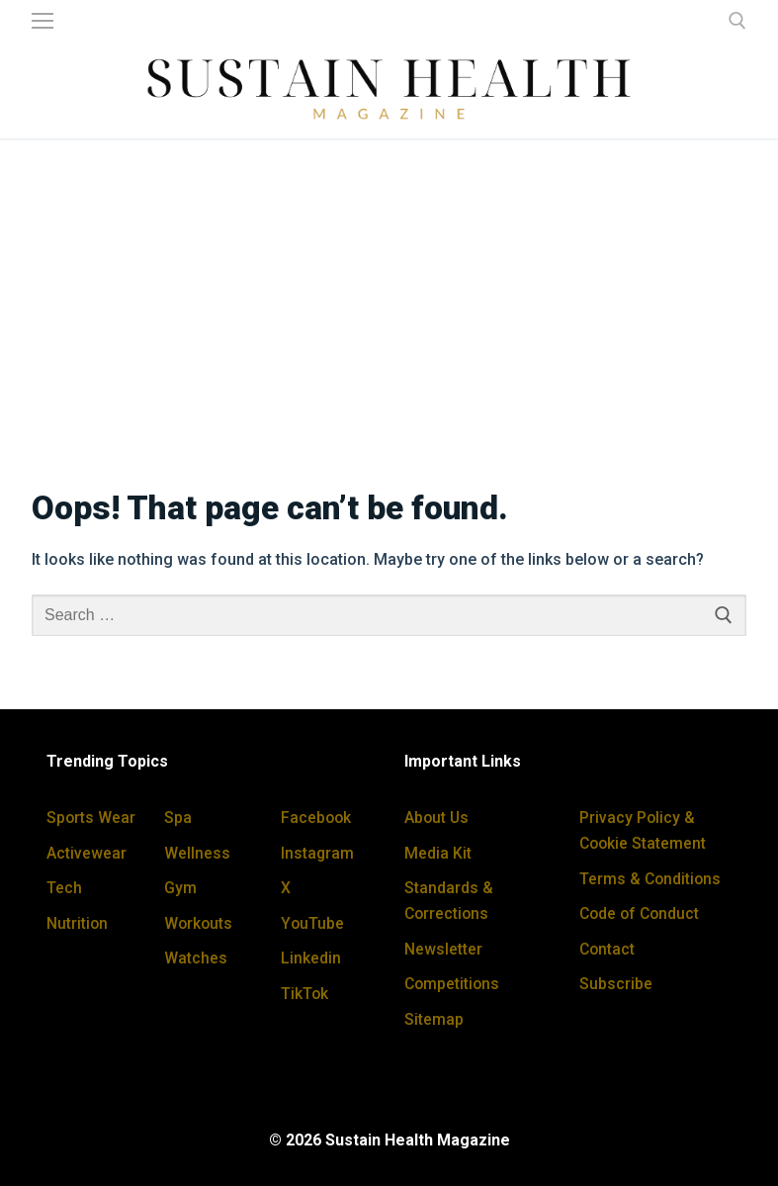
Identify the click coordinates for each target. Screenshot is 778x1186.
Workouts (199, 923)
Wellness (197, 853)
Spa (178, 817)
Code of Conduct (641, 913)
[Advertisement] (389, 300)
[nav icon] (42, 21)
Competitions (453, 983)
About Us (437, 817)
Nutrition (77, 923)
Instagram (318, 853)
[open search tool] (737, 21)
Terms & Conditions (651, 878)
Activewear (86, 853)
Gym (180, 887)
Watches (195, 958)
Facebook (317, 817)
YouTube (312, 923)
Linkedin (311, 958)
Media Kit (438, 853)
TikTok (305, 993)
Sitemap (434, 1019)
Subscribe (615, 983)
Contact (608, 949)
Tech (64, 887)
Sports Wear (91, 817)
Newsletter (443, 949)
